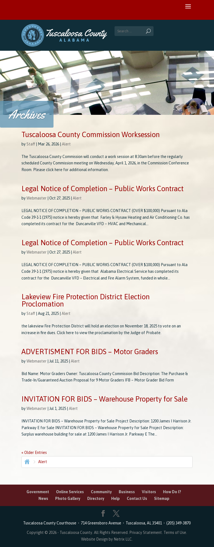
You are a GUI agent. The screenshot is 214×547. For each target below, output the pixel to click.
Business (127, 492)
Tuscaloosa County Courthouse (50, 523)
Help (115, 498)
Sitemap (161, 498)
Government (37, 492)
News (43, 498)
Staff (30, 144)
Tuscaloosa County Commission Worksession (90, 134)
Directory (95, 498)
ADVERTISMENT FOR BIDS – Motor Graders (89, 351)
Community (101, 492)
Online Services (70, 492)
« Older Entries (34, 452)
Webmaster (36, 198)
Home (26, 461)
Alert (66, 144)
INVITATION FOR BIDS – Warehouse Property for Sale (104, 399)
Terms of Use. (175, 532)
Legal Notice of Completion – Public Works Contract (102, 188)
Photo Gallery (67, 498)
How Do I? (172, 492)
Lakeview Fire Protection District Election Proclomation (85, 300)
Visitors (149, 492)
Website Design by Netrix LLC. (107, 539)
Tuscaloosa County (76, 532)
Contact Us (137, 498)
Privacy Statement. (146, 532)
